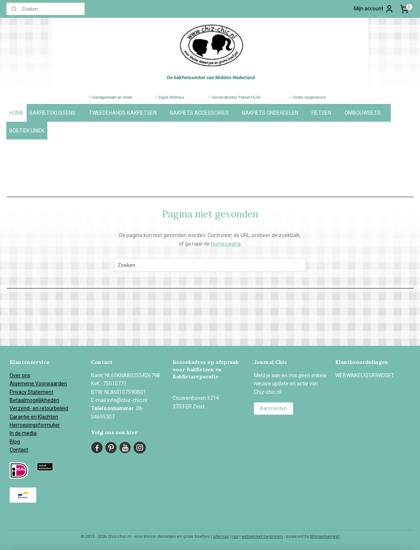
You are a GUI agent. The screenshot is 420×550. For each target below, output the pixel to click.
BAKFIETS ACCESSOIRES (203, 113)
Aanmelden (273, 408)
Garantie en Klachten (34, 417)
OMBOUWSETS (366, 113)
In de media (23, 433)
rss (235, 536)
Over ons (20, 375)
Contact (19, 450)
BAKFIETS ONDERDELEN (274, 113)
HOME (16, 113)
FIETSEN (325, 113)
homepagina (225, 244)
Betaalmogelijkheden (34, 400)
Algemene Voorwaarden (38, 384)
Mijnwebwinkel (324, 536)
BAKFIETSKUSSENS (56, 113)
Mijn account (374, 8)
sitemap (221, 536)
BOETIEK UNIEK (26, 131)
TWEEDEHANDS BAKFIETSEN (126, 113)
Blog (15, 442)
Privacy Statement (31, 392)
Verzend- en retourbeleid (39, 408)
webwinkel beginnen (262, 536)
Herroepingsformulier (35, 425)
